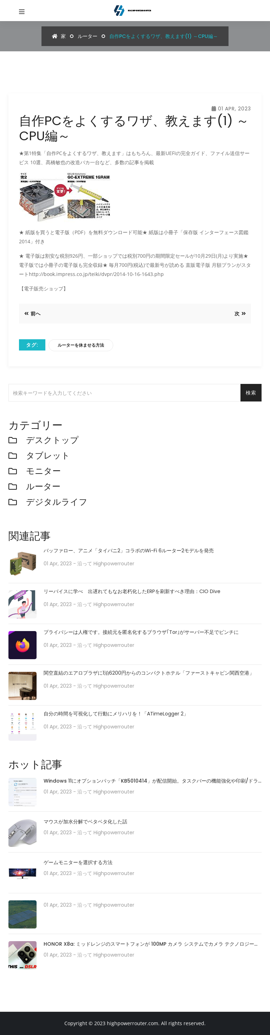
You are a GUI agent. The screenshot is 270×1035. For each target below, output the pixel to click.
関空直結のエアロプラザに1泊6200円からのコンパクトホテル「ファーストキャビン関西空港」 (149, 673)
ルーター (87, 36)
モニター (43, 471)
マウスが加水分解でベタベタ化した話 (85, 821)
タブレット (48, 456)
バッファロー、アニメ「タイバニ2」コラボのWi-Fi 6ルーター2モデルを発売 (129, 551)
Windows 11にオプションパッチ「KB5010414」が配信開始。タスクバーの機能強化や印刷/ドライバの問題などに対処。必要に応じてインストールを (151, 781)
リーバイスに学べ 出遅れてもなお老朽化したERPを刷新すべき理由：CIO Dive (132, 591)
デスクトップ (52, 440)
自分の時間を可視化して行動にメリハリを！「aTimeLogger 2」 (116, 714)
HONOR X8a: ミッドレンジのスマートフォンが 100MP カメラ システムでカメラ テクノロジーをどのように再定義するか (151, 944)
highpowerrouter (114, 563)
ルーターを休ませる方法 (81, 345)
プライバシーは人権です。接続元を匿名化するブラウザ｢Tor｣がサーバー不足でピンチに (141, 632)
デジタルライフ (57, 502)
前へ (32, 313)
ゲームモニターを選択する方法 (78, 862)
